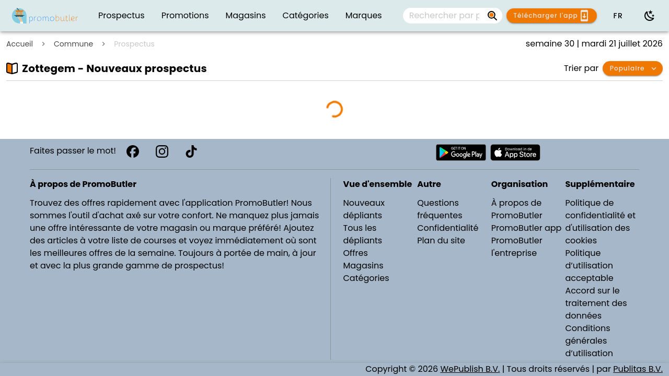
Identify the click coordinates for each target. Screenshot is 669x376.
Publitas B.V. (638, 369)
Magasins (363, 266)
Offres (355, 253)
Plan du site (441, 240)
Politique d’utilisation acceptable (589, 265)
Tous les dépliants (363, 234)
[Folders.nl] (45, 15)
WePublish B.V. (470, 369)
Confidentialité (447, 228)
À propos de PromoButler (517, 209)
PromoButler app (526, 228)
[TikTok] (191, 151)
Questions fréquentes (439, 209)
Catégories (366, 278)
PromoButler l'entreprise (517, 246)
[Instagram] (162, 151)
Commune (73, 44)
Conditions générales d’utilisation (589, 340)
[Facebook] (132, 151)
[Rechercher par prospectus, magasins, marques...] (492, 16)
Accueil (19, 44)
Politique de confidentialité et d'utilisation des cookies (600, 221)
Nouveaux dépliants (364, 209)
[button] (618, 15)
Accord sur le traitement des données (596, 303)
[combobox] (452, 16)
